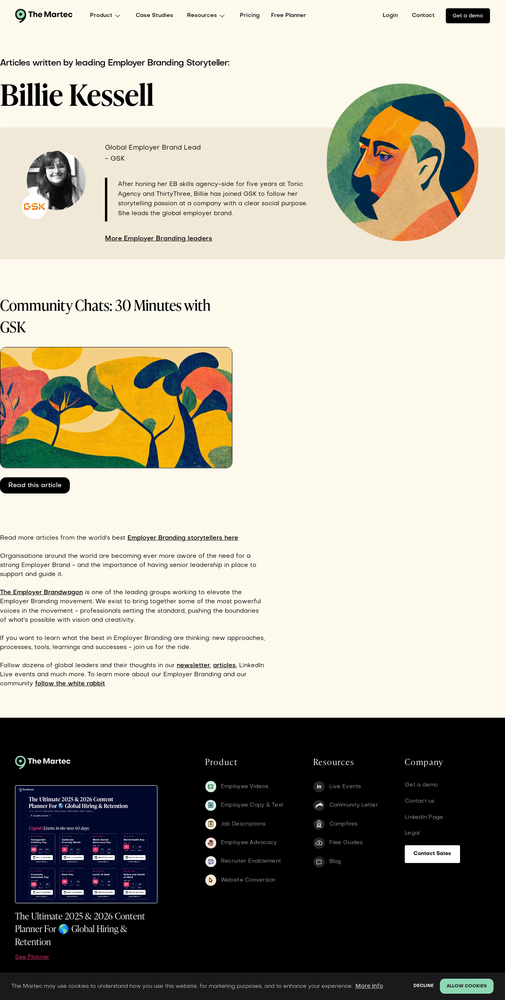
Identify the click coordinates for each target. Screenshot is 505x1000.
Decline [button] (423, 986)
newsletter (193, 665)
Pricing (250, 15)
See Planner (32, 957)
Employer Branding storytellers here (182, 538)
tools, (42, 648)
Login (390, 15)
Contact (423, 15)
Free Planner (288, 15)
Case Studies (154, 15)
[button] (107, 16)
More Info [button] (369, 986)
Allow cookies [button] (467, 986)
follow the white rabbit (70, 684)
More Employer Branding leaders (158, 239)
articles (224, 665)
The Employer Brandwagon (41, 592)
